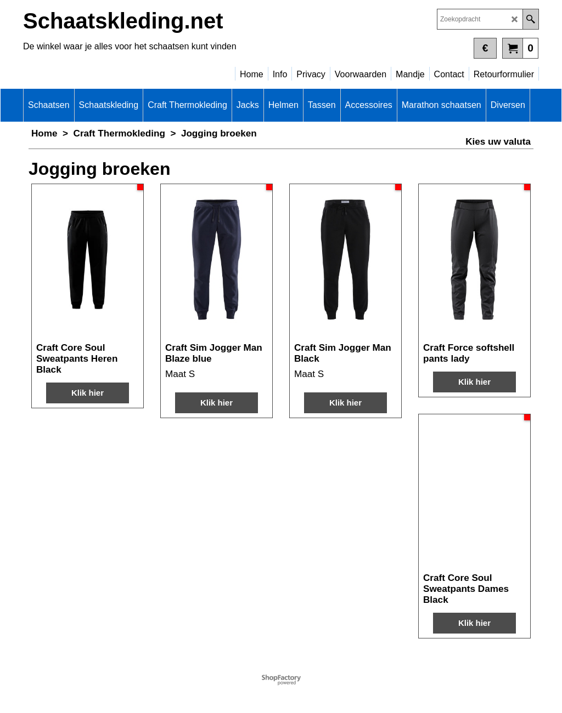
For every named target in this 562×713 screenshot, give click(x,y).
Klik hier (87, 392)
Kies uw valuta (498, 141)
